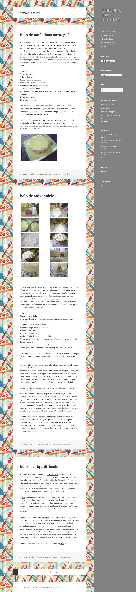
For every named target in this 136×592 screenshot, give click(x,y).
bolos (56, 174)
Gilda (103, 158)
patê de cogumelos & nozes (110, 115)
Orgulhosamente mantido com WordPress (45, 587)
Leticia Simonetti (107, 152)
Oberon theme (25, 587)
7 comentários (65, 557)
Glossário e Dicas (107, 39)
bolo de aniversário (37, 195)
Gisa (30, 45)
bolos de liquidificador (40, 466)
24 (52, 571)
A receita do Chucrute (108, 32)
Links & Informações (108, 43)
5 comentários (65, 445)
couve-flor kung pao (108, 112)
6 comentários (65, 174)
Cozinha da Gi (52, 474)
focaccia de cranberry (108, 104)
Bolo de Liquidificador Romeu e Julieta (53, 517)
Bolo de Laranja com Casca (66, 500)
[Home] (103, 46)
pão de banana (106, 108)
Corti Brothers (42, 532)
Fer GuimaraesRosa (44, 174)
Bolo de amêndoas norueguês (45, 34)
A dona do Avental (107, 35)
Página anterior (15, 572)
